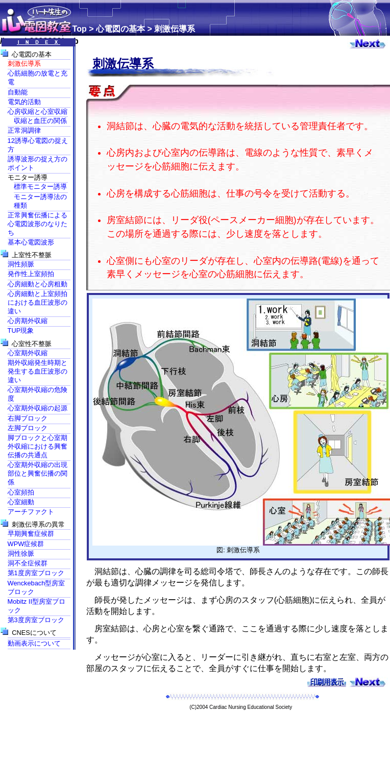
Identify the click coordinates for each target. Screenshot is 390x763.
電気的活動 (24, 102)
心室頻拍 (21, 492)
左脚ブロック (27, 428)
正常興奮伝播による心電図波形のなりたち (37, 223)
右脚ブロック (27, 418)
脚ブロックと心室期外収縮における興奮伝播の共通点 (37, 446)
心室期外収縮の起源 (37, 408)
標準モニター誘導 (40, 186)
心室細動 (21, 502)
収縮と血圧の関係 (40, 121)
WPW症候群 (26, 544)
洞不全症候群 (27, 563)
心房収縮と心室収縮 (37, 111)
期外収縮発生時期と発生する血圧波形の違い (37, 371)
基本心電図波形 (31, 242)
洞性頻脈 (21, 264)
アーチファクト (31, 511)
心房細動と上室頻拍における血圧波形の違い (37, 302)
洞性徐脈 (21, 553)
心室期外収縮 (27, 353)
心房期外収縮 (27, 321)
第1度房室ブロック (36, 573)
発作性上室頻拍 (31, 274)
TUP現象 (21, 330)
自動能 (18, 92)
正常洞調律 (24, 130)
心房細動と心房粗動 (37, 284)
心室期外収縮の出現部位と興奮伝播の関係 (37, 473)
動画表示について (34, 643)
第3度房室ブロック (36, 620)
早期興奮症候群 (31, 533)
